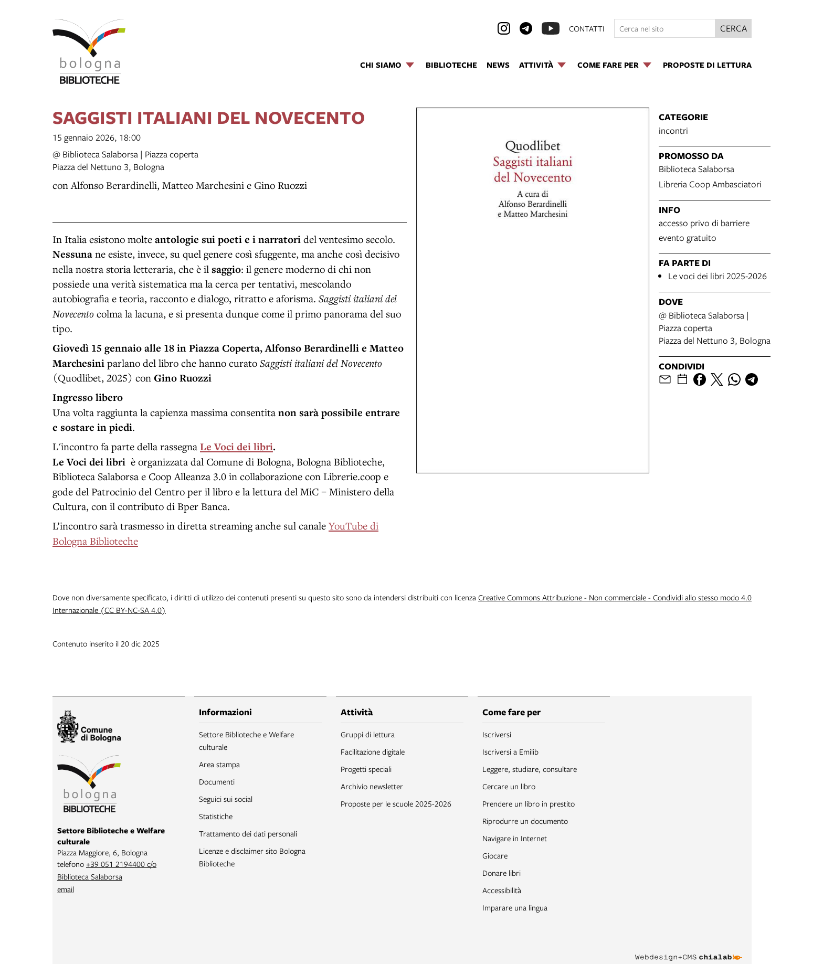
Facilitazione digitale (373, 751)
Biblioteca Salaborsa (696, 169)
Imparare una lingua (514, 907)
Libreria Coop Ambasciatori (710, 184)
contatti (587, 28)
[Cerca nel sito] (664, 28)
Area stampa (219, 764)
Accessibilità (501, 890)
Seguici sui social (225, 798)
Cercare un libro (508, 786)
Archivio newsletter (372, 786)
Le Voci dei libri (236, 446)
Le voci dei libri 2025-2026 (717, 276)
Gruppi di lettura (368, 734)
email (65, 889)
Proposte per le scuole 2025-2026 (396, 803)
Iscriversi (496, 734)
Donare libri (501, 872)
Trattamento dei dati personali (248, 833)
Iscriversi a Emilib (510, 751)
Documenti (217, 781)
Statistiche (216, 816)
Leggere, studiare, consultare (529, 769)
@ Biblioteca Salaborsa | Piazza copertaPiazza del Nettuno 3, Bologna (125, 160)
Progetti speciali (366, 769)
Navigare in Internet (514, 838)
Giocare (495, 855)
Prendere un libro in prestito (528, 803)
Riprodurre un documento (525, 820)
